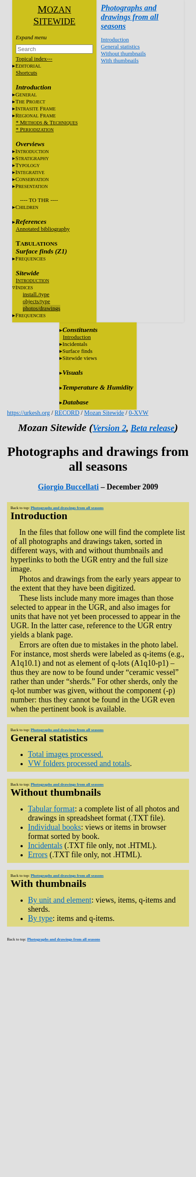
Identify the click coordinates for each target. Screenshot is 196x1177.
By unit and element (59, 900)
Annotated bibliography (43, 229)
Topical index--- (34, 58)
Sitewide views (79, 358)
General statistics (120, 46)
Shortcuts (26, 72)
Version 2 (109, 428)
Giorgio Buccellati (68, 486)
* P (35, 129)
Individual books (54, 827)
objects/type (36, 301)
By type (40, 918)
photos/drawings (41, 308)
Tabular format (51, 808)
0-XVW (138, 413)
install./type (36, 294)
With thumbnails (120, 60)
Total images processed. (65, 754)
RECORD (67, 413)
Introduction (115, 39)
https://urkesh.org (28, 413)
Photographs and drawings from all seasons (129, 17)
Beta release (153, 428)
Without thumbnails (123, 53)
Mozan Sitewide (104, 413)
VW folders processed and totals (79, 763)
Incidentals (74, 344)
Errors (38, 854)
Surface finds (77, 351)
